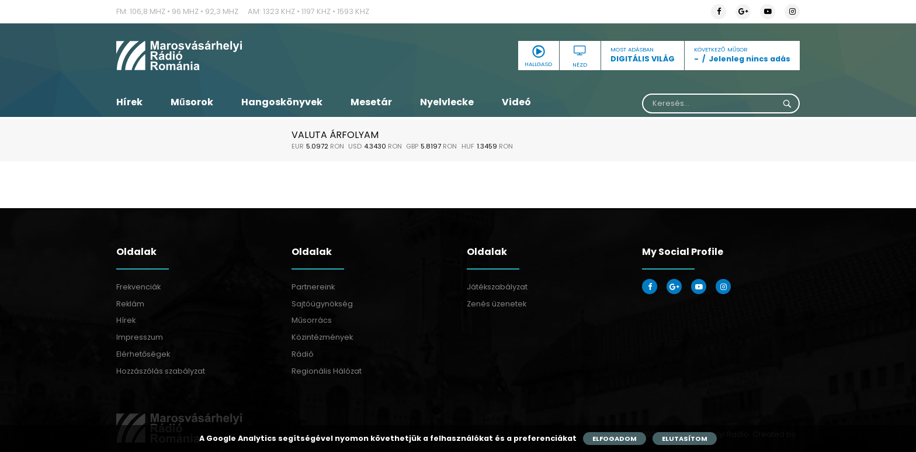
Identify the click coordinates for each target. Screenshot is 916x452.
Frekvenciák (138, 287)
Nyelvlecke (447, 102)
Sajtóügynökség (322, 304)
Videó (516, 102)
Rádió (303, 354)
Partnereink (313, 287)
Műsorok (192, 102)
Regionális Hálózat (327, 371)
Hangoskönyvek (281, 102)
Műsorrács (312, 320)
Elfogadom (614, 438)
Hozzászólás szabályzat (160, 371)
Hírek (129, 102)
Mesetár (371, 102)
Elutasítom (684, 438)
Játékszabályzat (497, 287)
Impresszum (139, 337)
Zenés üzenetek (496, 304)
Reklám (130, 304)
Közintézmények (322, 337)
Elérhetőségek (143, 354)
